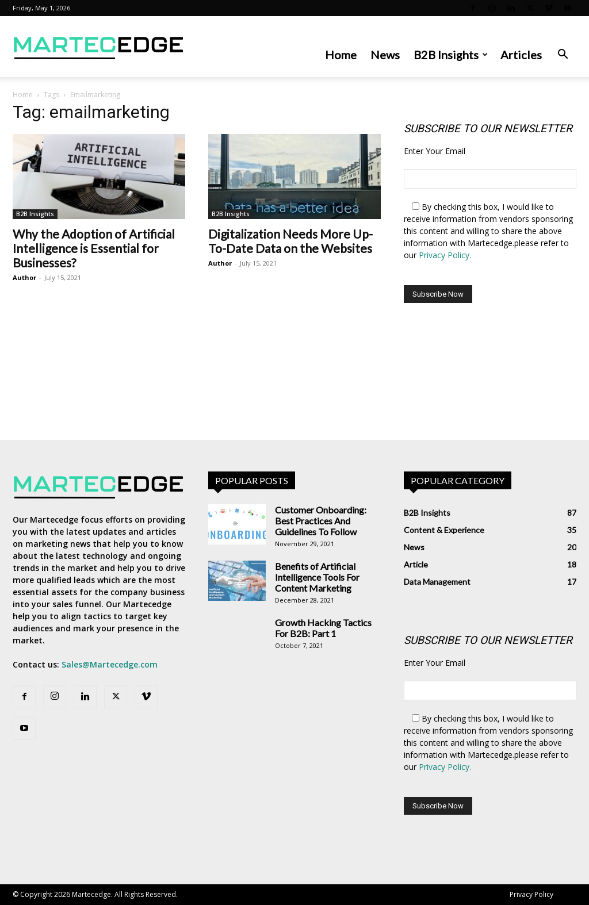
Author (24, 277)
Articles (521, 55)
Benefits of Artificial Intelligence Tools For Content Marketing (317, 577)
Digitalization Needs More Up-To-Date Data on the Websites (290, 241)
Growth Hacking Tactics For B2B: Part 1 (323, 628)
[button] (562, 55)
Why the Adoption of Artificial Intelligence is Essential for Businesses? (94, 248)
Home (341, 55)
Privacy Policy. (445, 255)
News (385, 55)
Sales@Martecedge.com (110, 664)
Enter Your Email (434, 150)
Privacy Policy (531, 894)
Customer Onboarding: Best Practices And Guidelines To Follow (320, 520)
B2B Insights (451, 55)
